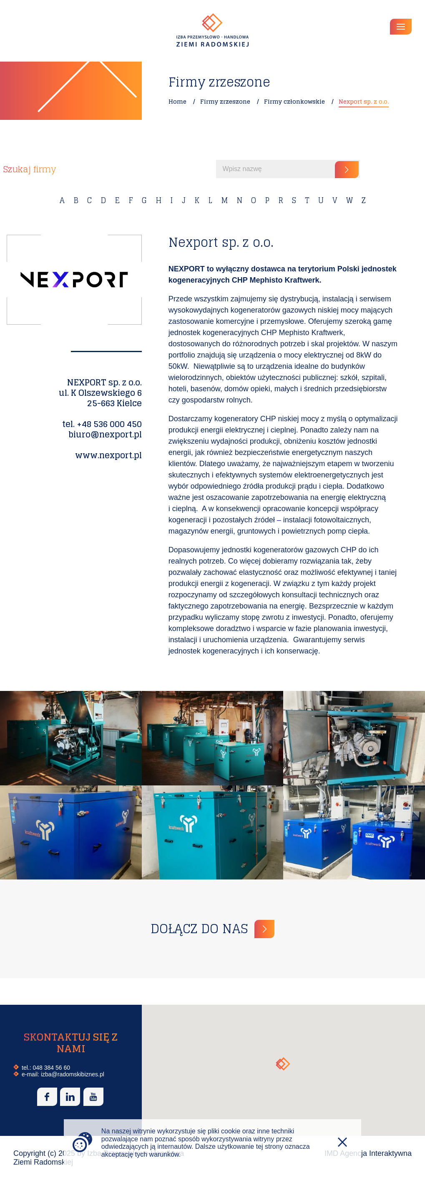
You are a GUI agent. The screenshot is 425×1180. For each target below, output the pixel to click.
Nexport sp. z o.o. (364, 101)
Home (177, 101)
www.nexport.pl (108, 455)
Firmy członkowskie (294, 101)
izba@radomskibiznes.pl (72, 1074)
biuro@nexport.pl (105, 434)
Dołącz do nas (199, 928)
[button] (283, 1064)
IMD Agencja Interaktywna (368, 1153)
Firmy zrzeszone (225, 101)
